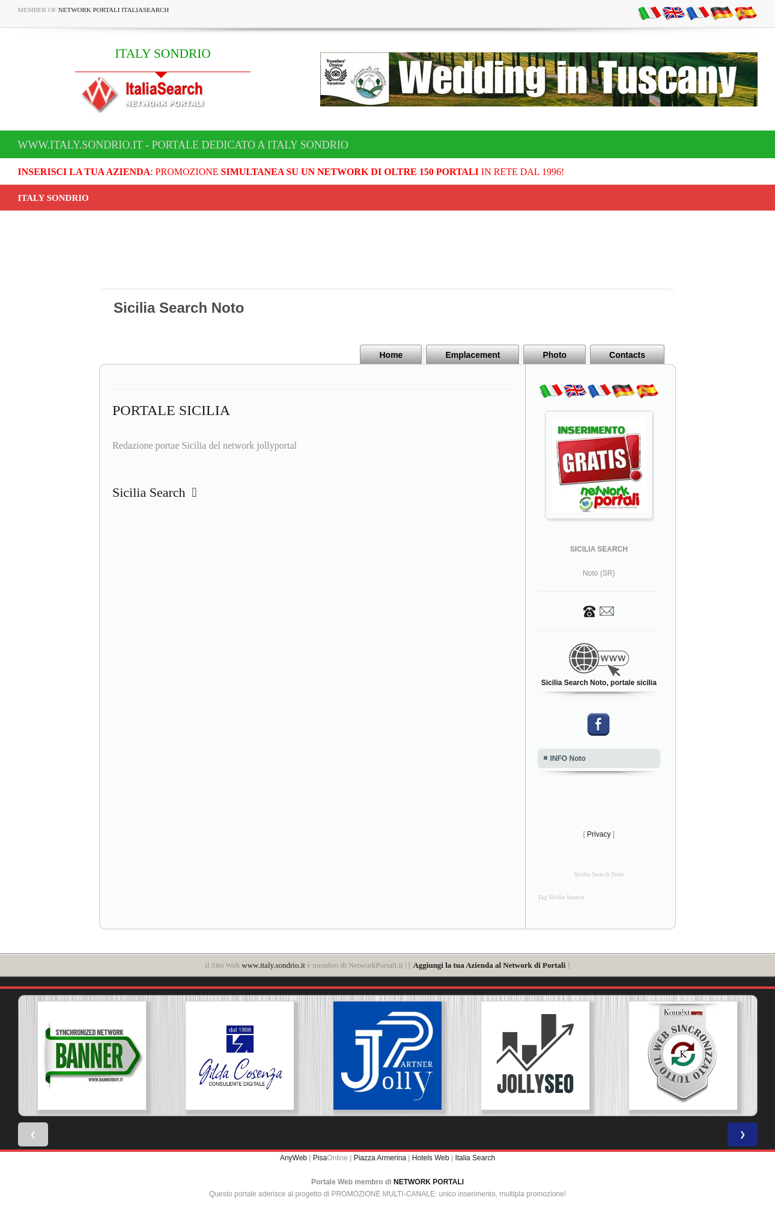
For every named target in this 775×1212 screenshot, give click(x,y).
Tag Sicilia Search (561, 897)
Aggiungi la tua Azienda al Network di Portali (489, 965)
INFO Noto (568, 758)
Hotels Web (430, 1158)
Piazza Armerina (380, 1158)
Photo (554, 355)
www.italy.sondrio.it (273, 965)
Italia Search (475, 1158)
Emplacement (472, 355)
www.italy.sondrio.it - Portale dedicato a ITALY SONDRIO (183, 145)
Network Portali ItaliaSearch (113, 9)
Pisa (320, 1158)
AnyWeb (293, 1158)
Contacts (627, 355)
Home (391, 355)
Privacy (598, 834)
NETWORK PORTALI (429, 1182)
